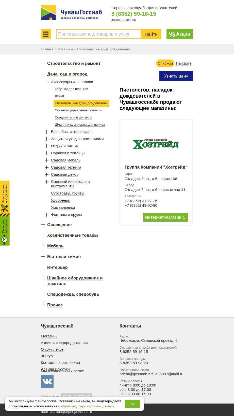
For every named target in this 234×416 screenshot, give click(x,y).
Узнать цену (176, 76)
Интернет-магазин (165, 217)
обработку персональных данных (87, 406)
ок (133, 404)
